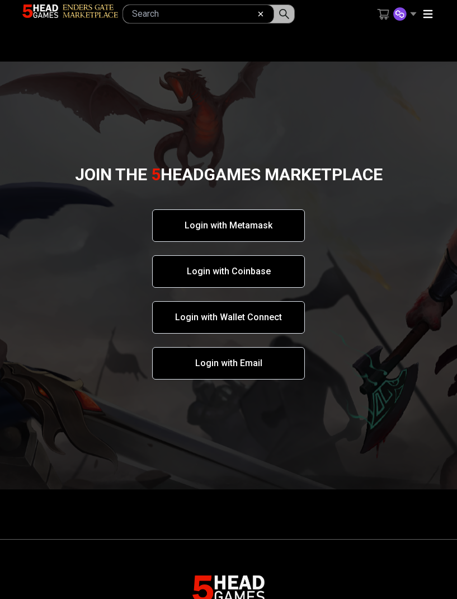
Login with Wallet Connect (228, 317)
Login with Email (228, 363)
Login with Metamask (228, 225)
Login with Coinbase (229, 271)
